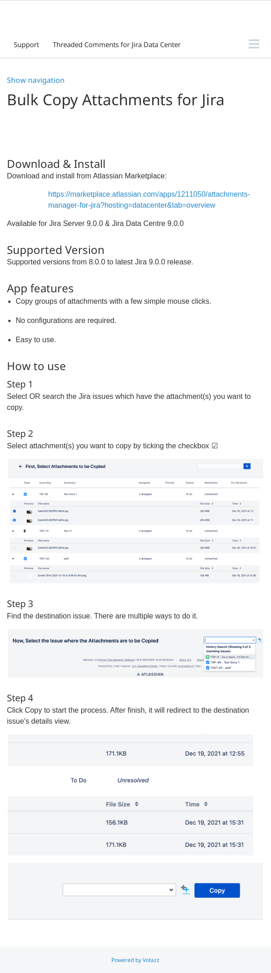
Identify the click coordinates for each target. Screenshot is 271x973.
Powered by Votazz (135, 960)
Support (26, 44)
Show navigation (36, 80)
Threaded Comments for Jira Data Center (117, 44)
